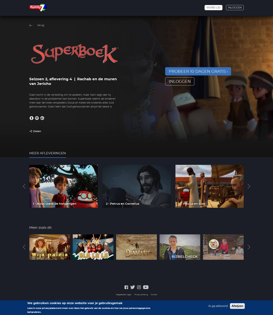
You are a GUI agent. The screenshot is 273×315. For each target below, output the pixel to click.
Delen (37, 131)
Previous (24, 186)
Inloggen (235, 7)
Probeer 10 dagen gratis (197, 71)
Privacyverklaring (141, 295)
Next (249, 186)
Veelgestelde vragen (123, 295)
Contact (154, 295)
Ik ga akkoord (218, 307)
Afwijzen (237, 307)
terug (40, 25)
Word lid (213, 7)
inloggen (180, 81)
